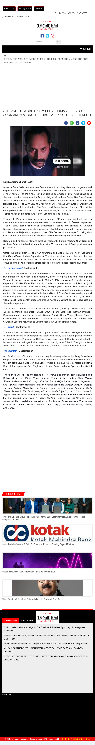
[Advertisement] (47, 87)
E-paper (39, 8)
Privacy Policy (25, 8)
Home (6, 634)
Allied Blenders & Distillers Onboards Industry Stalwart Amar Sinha (32, 599)
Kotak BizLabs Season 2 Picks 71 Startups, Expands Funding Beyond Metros (38, 544)
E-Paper (7, 654)
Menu (85, 49)
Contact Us (9, 8)
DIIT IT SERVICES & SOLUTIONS (75, 739)
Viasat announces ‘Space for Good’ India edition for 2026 (28, 571)
